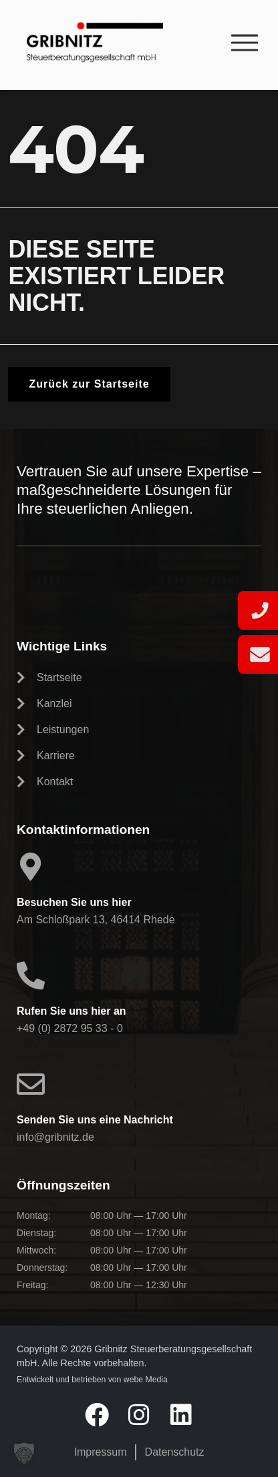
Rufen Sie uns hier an (71, 1011)
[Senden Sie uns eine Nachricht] (31, 1084)
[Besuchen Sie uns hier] (31, 867)
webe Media (146, 1379)
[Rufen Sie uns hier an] (31, 975)
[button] (24, 1453)
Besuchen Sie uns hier (74, 902)
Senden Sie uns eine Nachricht (95, 1119)
